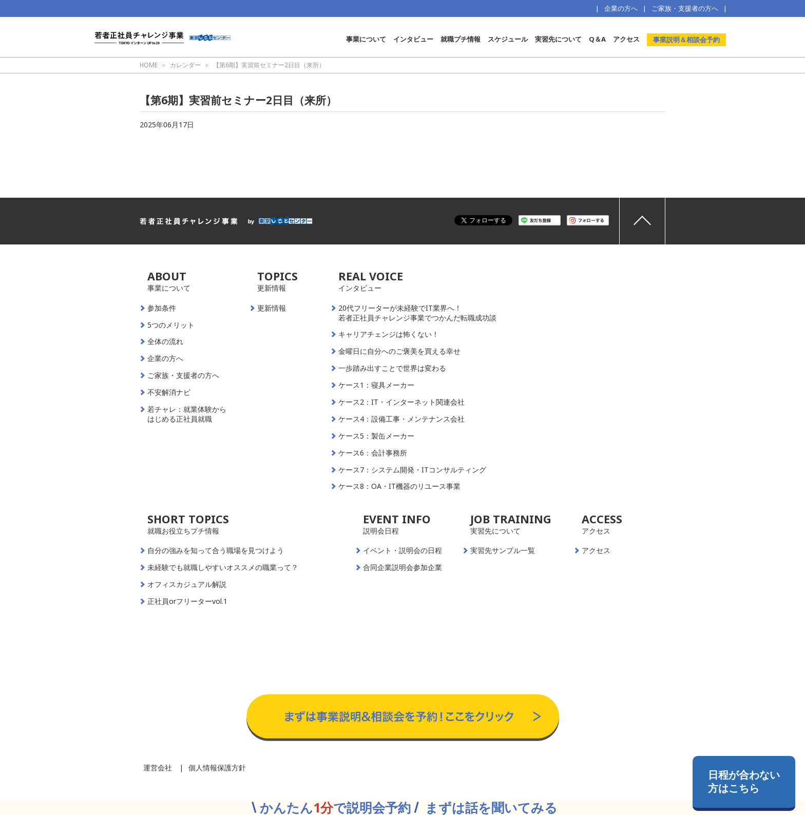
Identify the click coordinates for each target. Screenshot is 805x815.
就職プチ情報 (460, 39)
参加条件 (161, 308)
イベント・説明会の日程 (402, 550)
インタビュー (413, 39)
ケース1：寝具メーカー (376, 385)
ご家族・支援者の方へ (684, 8)
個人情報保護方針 (217, 767)
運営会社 (157, 767)
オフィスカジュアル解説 (186, 584)
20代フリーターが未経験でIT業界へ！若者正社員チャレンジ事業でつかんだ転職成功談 (417, 313)
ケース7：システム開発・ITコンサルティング (412, 470)
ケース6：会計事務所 (372, 453)
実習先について (558, 39)
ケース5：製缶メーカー (376, 436)
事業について (366, 39)
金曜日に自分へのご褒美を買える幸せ (399, 351)
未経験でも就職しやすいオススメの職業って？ (222, 567)
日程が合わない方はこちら (744, 781)
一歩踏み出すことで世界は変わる (392, 368)
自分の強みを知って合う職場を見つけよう (215, 550)
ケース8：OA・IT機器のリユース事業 (399, 486)
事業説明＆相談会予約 (686, 39)
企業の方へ (621, 8)
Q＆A (597, 39)
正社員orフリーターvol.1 (187, 601)
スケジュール (508, 39)
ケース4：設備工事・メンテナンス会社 (401, 419)
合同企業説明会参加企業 (402, 567)
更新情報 (271, 308)
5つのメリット (171, 325)
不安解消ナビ (168, 392)
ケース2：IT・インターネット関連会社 (401, 402)
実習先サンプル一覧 (502, 550)
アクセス (626, 39)
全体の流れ (165, 341)
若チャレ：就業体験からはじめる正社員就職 (186, 414)
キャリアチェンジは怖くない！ (388, 334)
